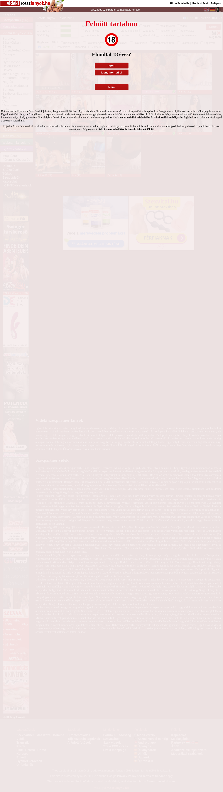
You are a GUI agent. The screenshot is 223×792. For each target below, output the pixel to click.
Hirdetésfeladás (179, 3)
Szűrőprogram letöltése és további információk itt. (126, 129)
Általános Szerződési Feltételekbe (131, 117)
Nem (111, 87)
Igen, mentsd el (111, 72)
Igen (111, 65)
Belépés (216, 3)
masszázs (126, 9)
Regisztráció (200, 3)
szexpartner (109, 9)
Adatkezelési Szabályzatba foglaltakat (175, 117)
